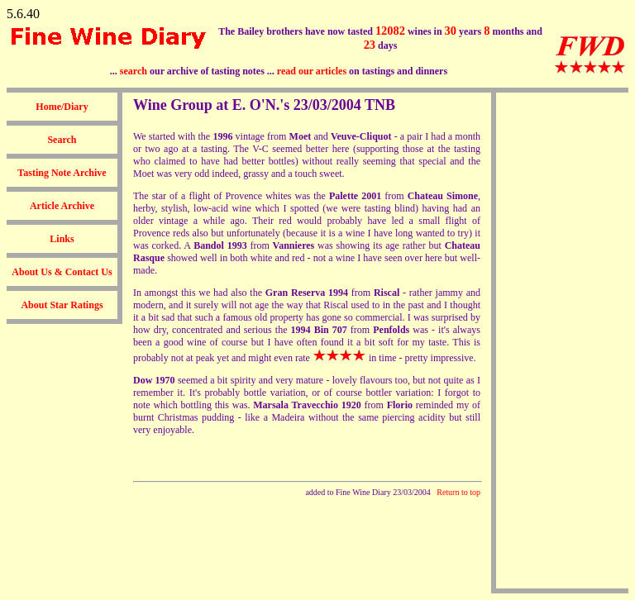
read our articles (311, 71)
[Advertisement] (562, 340)
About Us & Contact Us (62, 272)
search (133, 71)
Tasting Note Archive (61, 173)
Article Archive (62, 206)
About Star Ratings (62, 305)
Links (62, 239)
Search (61, 139)
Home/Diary (62, 106)
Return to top (458, 492)
